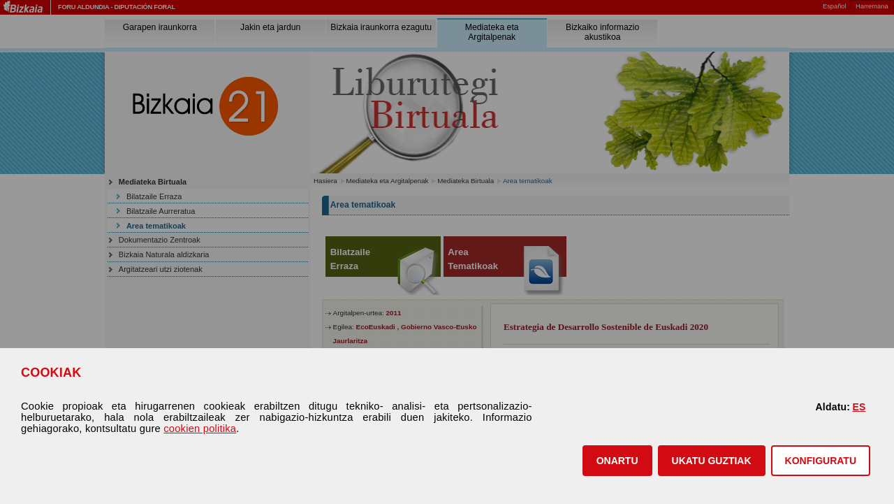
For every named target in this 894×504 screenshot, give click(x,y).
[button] (617, 460)
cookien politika (199, 428)
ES (858, 406)
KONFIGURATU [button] (820, 460)
